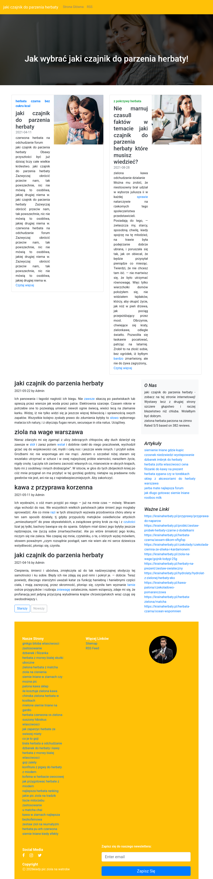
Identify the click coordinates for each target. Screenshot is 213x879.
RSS (89, 7)
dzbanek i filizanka (35, 653)
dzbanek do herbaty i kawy (41, 748)
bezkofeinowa (32, 819)
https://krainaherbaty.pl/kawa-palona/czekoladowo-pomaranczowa (165, 587)
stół (32, 444)
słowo (114, 418)
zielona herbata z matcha (40, 667)
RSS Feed (92, 648)
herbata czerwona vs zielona (42, 715)
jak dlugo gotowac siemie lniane (166, 493)
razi (53, 512)
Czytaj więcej (25, 285)
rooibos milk (153, 498)
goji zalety (29, 762)
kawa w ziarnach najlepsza (41, 815)
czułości (129, 522)
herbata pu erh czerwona (39, 829)
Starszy (22, 608)
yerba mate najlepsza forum (164, 488)
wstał (61, 444)
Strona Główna (73, 7)
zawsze (89, 399)
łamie (131, 585)
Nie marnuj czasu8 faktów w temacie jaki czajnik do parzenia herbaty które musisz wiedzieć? (131, 135)
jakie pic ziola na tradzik (39, 796)
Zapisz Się (146, 871)
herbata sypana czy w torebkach (166, 474)
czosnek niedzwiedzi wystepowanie (169, 455)
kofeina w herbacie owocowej (43, 777)
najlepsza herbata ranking (40, 791)
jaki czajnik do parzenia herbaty (30, 7)
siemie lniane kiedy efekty (40, 834)
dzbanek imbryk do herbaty (163, 459)
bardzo (118, 358)
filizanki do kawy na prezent (163, 469)
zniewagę (63, 589)
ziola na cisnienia (34, 672)
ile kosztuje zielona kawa (39, 691)
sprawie (142, 197)
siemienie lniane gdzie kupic (164, 450)
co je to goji (30, 738)
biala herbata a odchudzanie (42, 743)
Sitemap (91, 643)
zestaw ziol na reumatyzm (40, 824)
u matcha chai (32, 810)
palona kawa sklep (35, 686)
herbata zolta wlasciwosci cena (166, 464)
